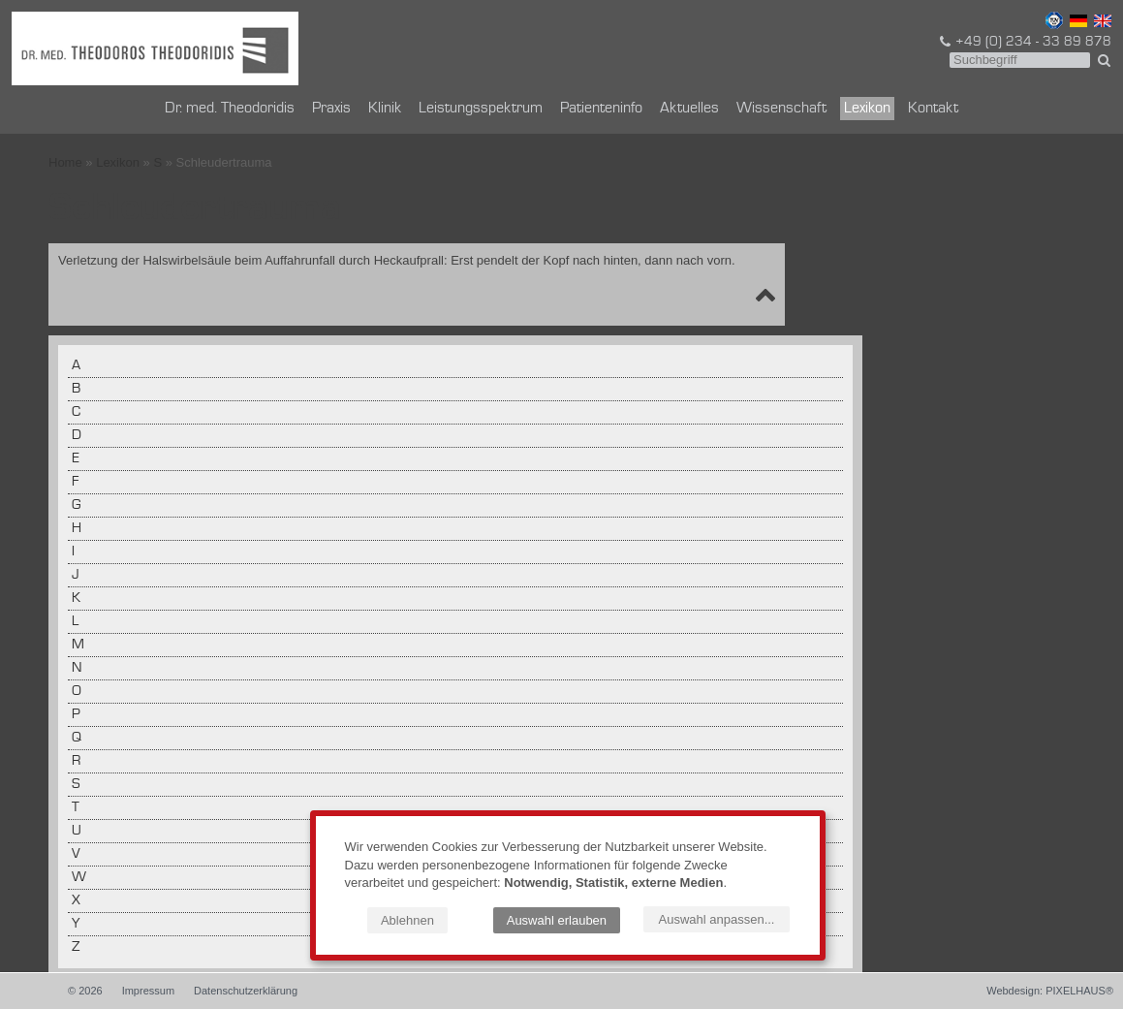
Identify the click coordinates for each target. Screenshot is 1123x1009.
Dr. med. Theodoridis (230, 108)
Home (65, 162)
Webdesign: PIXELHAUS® (1049, 990)
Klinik (384, 108)
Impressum (148, 990)
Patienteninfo (601, 108)
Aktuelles (689, 108)
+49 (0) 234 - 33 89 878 (1024, 41)
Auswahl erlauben (557, 920)
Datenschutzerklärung (245, 990)
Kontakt (933, 108)
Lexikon (867, 108)
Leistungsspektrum (481, 108)
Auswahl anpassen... (717, 919)
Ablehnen (407, 920)
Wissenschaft (781, 108)
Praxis (331, 108)
